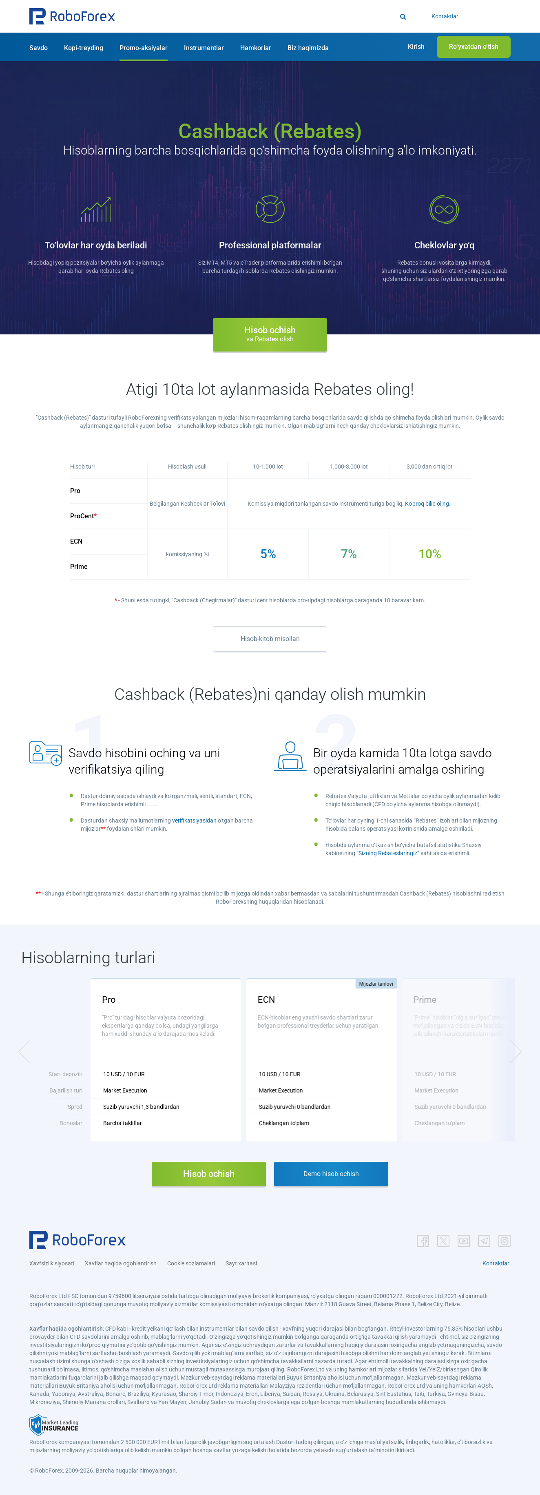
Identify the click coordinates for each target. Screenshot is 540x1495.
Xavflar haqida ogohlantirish (121, 1263)
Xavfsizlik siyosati (51, 1263)
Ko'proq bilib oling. (428, 503)
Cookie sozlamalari (191, 1263)
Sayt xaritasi (241, 1263)
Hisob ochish (270, 334)
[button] (72, 16)
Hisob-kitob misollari (270, 639)
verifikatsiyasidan (194, 820)
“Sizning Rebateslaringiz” (387, 853)
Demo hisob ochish (331, 1174)
